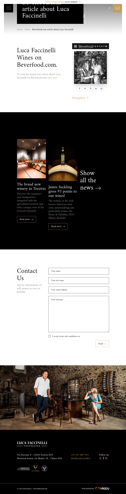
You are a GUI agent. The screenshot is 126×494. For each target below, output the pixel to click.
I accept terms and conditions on (66, 336)
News (27, 30)
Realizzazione (95, 489)
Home (20, 30)
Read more (26, 219)
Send (102, 344)
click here (52, 78)
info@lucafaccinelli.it (80, 458)
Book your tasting (63, 2)
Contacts (117, 8)
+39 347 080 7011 (80, 455)
